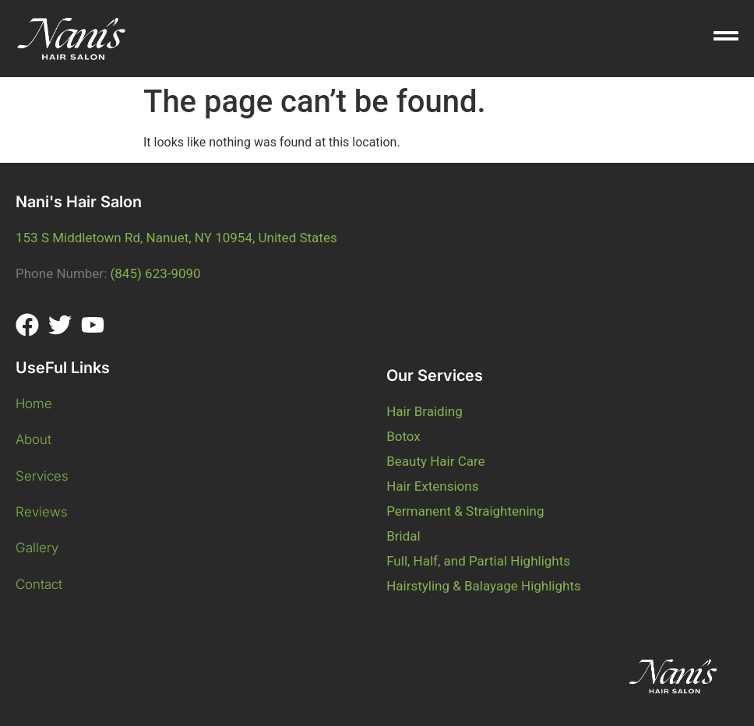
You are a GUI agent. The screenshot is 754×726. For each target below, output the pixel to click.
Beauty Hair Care (435, 461)
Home (34, 403)
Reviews (42, 512)
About (35, 439)
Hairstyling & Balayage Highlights (483, 586)
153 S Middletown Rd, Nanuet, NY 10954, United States (176, 237)
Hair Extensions (432, 486)
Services (42, 476)
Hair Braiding (424, 411)
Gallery (39, 547)
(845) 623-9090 (155, 273)
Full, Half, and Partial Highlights (478, 561)
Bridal (403, 536)
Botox (403, 436)
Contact (39, 584)
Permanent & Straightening (465, 511)
